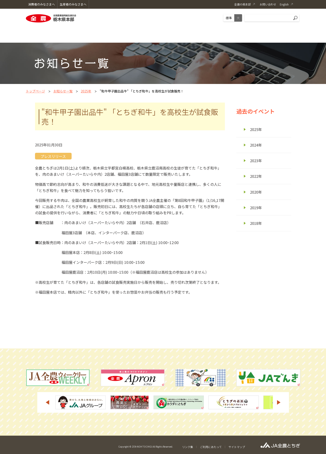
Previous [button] (47, 402)
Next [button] (279, 402)
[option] (80, 402)
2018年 (256, 223)
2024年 (256, 145)
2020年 (256, 192)
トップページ (35, 91)
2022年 (256, 176)
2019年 (256, 207)
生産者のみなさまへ (73, 4)
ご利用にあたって (211, 447)
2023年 (256, 160)
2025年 (86, 91)
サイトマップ (237, 447)
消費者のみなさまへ (41, 4)
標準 (229, 18)
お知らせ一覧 (63, 91)
